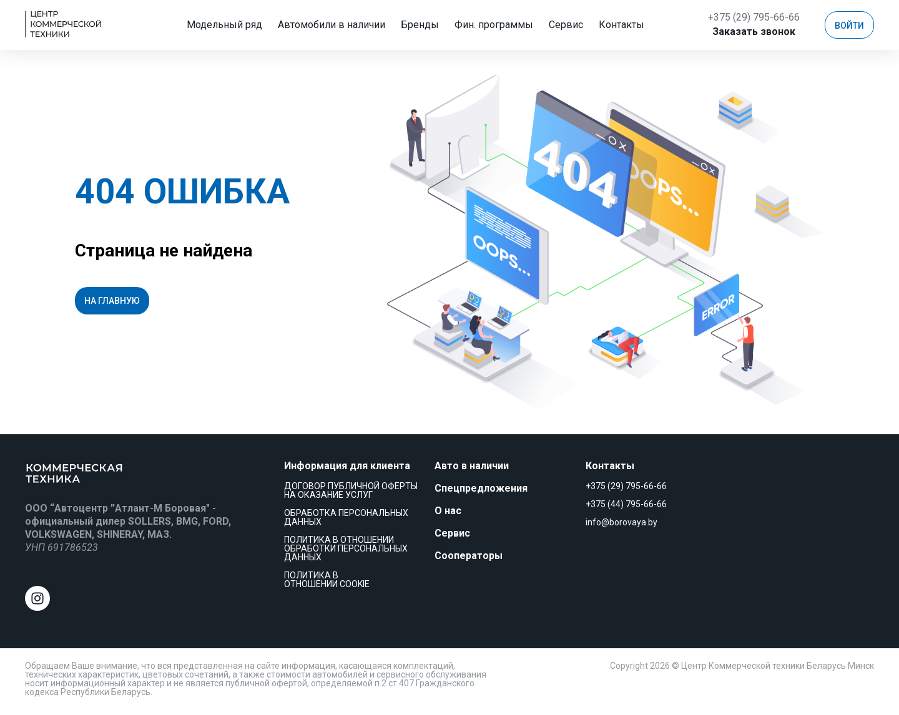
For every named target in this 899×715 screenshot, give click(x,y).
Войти (849, 26)
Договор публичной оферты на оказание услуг (351, 490)
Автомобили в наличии (339, 25)
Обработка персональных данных (346, 517)
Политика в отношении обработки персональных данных (346, 548)
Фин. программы (501, 25)
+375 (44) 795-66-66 (626, 504)
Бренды (427, 25)
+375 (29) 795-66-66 (754, 17)
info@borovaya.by (621, 522)
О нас (448, 511)
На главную (112, 301)
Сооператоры (469, 556)
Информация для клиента (347, 466)
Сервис (573, 25)
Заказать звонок (753, 31)
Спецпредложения (481, 488)
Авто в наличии (472, 466)
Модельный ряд (232, 25)
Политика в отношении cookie (327, 579)
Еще (621, 25)
